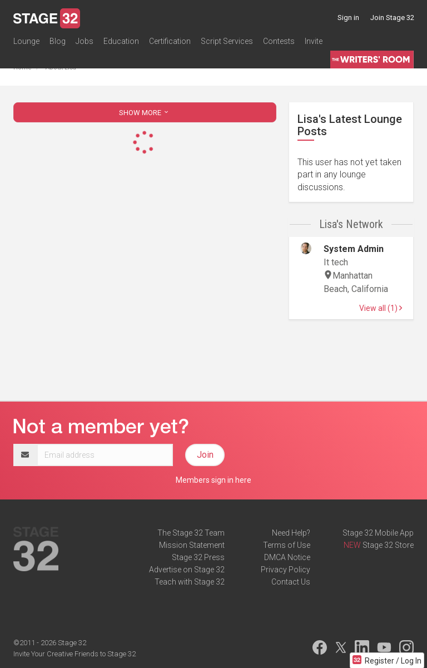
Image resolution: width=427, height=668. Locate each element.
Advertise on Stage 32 (187, 569)
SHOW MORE (144, 112)
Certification (170, 41)
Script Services (227, 41)
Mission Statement (192, 545)
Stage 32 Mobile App (378, 532)
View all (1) (380, 308)
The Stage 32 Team (191, 532)
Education (121, 41)
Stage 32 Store (388, 545)
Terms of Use (286, 545)
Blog (57, 41)
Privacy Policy (285, 569)
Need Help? (291, 532)
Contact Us (290, 581)
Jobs (84, 41)
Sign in (348, 17)
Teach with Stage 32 (190, 581)
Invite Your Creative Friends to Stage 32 (74, 654)
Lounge (26, 41)
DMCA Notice (287, 557)
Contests (279, 41)
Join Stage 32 (392, 17)
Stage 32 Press (198, 557)
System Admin (354, 249)
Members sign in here (213, 480)
